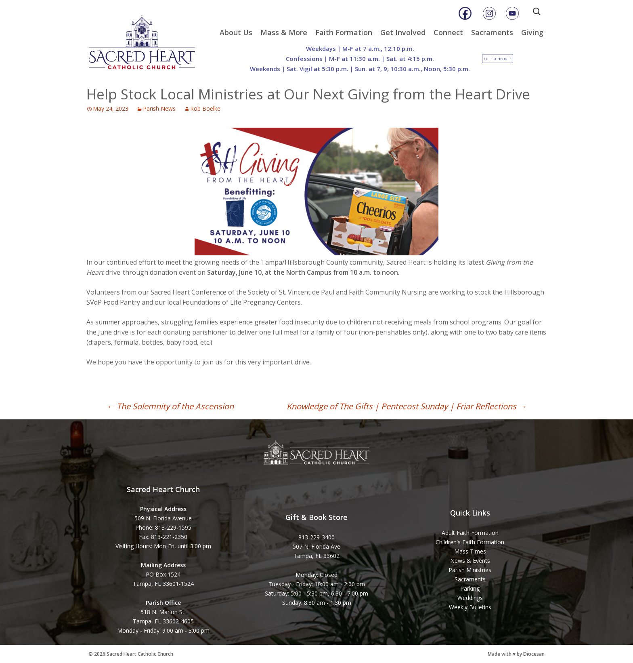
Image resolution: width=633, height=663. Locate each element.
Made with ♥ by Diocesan (516, 653)
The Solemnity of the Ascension (170, 406)
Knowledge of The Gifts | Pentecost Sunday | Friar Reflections (406, 406)
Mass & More (283, 32)
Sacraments (492, 32)
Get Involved (402, 32)
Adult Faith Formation (470, 533)
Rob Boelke (205, 108)
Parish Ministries (470, 570)
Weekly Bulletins (470, 607)
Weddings (470, 598)
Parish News (159, 108)
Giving (532, 32)
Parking (470, 588)
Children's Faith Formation (470, 542)
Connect (448, 32)
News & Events (470, 560)
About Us (236, 32)
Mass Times (470, 551)
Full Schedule (497, 59)
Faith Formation (343, 32)
